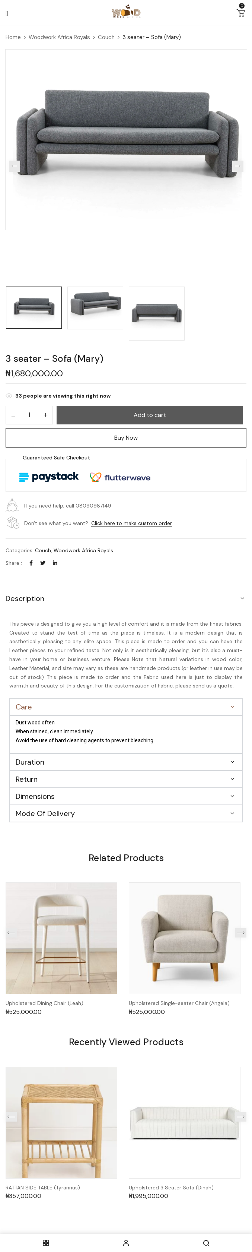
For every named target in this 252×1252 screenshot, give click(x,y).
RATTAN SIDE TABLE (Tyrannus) (43, 1188)
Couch (106, 37)
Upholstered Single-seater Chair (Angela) (179, 1003)
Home (13, 37)
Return (27, 779)
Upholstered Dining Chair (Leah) (44, 1003)
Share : (14, 563)
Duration (30, 762)
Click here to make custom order (131, 523)
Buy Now (126, 438)
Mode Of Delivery (45, 813)
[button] (240, 14)
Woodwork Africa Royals (59, 37)
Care (24, 707)
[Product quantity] (29, 414)
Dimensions (35, 796)
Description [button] (25, 598)
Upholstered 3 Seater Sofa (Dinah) (171, 1188)
